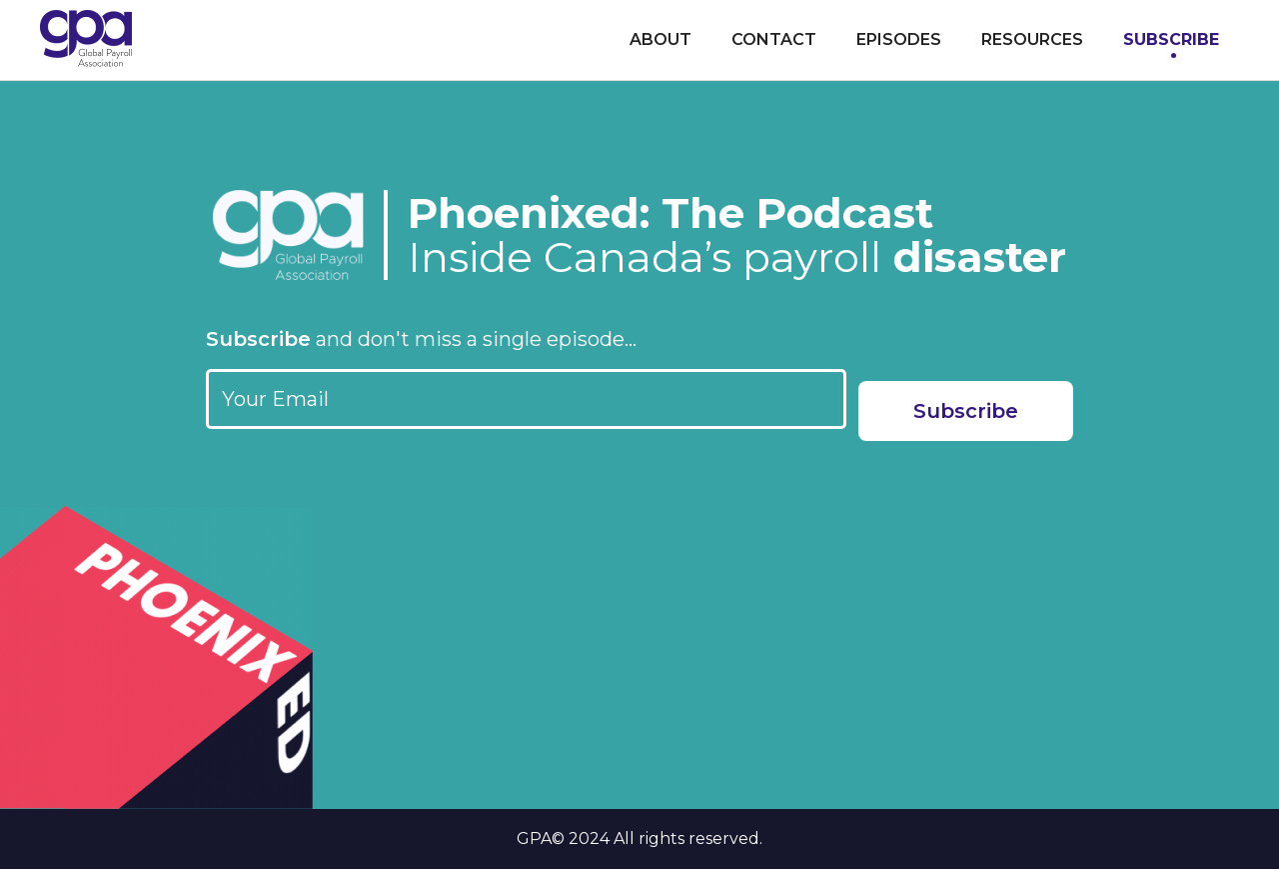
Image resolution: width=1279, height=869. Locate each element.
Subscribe (1171, 39)
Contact (773, 39)
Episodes (898, 39)
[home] (86, 38)
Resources (1032, 39)
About (660, 39)
